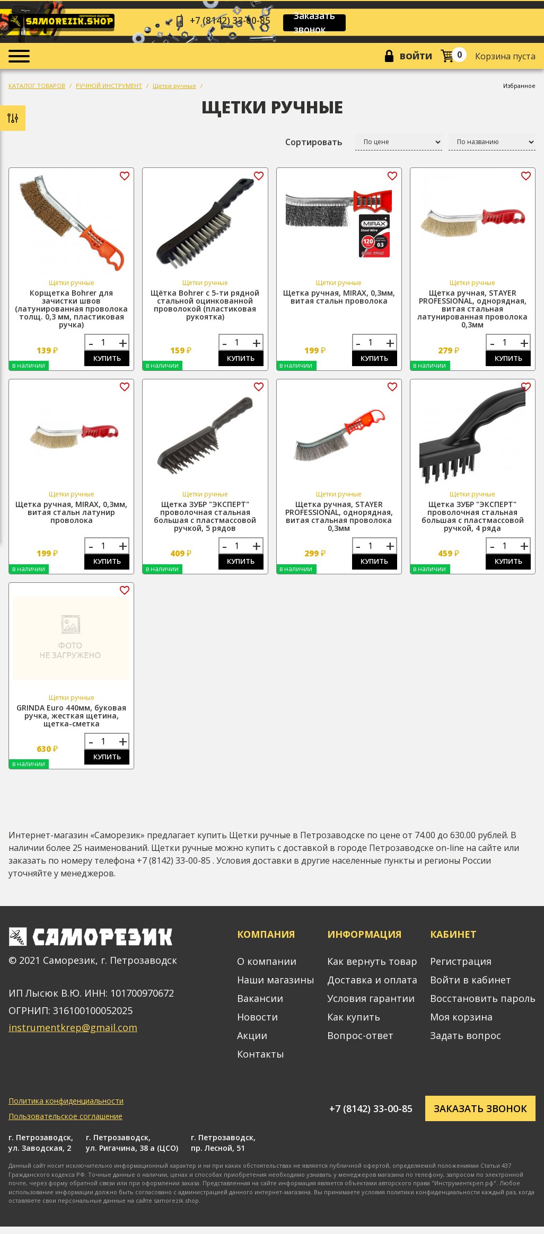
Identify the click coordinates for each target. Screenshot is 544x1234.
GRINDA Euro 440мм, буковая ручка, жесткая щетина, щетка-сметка (71, 721)
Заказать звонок (321, 23)
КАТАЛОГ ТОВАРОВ (36, 88)
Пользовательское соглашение (65, 1124)
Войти (414, 57)
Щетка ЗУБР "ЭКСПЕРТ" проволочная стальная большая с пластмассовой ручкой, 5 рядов (205, 520)
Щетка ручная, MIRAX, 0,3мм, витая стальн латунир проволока (71, 516)
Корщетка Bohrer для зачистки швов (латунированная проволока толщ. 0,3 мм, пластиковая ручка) (71, 311)
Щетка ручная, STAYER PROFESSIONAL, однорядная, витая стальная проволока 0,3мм (339, 520)
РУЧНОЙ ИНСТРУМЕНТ (109, 88)
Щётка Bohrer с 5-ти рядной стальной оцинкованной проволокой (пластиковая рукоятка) (205, 307)
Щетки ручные (174, 88)
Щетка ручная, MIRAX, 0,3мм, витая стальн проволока (339, 299)
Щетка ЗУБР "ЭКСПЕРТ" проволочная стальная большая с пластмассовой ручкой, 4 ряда (473, 520)
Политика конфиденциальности (66, 1109)
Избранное (519, 88)
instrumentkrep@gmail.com (72, 1035)
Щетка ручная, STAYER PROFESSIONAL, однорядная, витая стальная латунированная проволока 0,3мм (472, 311)
